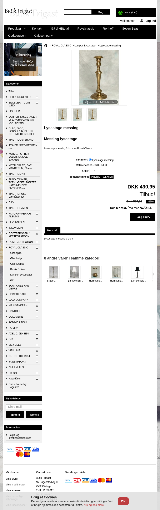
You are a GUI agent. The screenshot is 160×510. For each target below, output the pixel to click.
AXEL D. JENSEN (19, 333)
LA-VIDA (13, 328)
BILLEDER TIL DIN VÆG (19, 104)
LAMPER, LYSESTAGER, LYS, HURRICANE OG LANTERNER (23, 119)
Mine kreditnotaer (15, 484)
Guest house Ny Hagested (17, 386)
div (11, 280)
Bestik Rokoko (18, 269)
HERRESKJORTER (20, 97)
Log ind (148, 20)
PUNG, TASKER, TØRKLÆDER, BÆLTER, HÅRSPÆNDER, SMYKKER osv (23, 184)
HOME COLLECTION (21, 242)
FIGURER (14, 111)
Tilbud (12, 91)
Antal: (85, 171)
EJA (11, 339)
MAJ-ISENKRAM (18, 305)
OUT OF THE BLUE (20, 356)
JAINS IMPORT (17, 361)
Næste (153, 274)
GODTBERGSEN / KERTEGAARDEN (19, 235)
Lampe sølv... (75, 280)
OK (123, 501)
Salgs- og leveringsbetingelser (20, 436)
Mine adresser (13, 490)
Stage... (51, 280)
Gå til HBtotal (60, 28)
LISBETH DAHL (17, 294)
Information (13, 427)
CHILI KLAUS (16, 367)
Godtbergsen (16, 35)
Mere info (52, 230)
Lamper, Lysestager (21, 274)
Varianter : (82, 159)
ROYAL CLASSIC (18, 247)
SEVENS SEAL (17, 222)
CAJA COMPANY (18, 299)
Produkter (15, 29)
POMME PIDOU (18, 322)
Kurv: (131, 12)
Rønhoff (108, 28)
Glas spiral (16, 253)
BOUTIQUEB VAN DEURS (19, 287)
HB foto (13, 373)
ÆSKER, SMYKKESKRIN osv (23, 147)
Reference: (82, 165)
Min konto (12, 472)
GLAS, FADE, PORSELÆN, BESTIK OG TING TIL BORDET (21, 131)
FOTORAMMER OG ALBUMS (20, 215)
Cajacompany (43, 35)
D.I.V (11, 202)
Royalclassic (86, 28)
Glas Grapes (17, 263)
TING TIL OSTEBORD (21, 139)
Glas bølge (16, 258)
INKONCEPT (16, 227)
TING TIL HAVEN (18, 208)
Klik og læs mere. (94, 504)
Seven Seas (130, 28)
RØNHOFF (15, 311)
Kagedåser (15, 378)
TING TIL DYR (17, 173)
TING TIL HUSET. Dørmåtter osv (18, 195)
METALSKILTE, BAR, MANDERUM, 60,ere (20, 167)
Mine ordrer (11, 478)
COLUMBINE (16, 316)
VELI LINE (14, 350)
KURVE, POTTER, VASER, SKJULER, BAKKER (19, 156)
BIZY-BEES (15, 344)
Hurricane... (95, 280)
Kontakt (37, 28)
